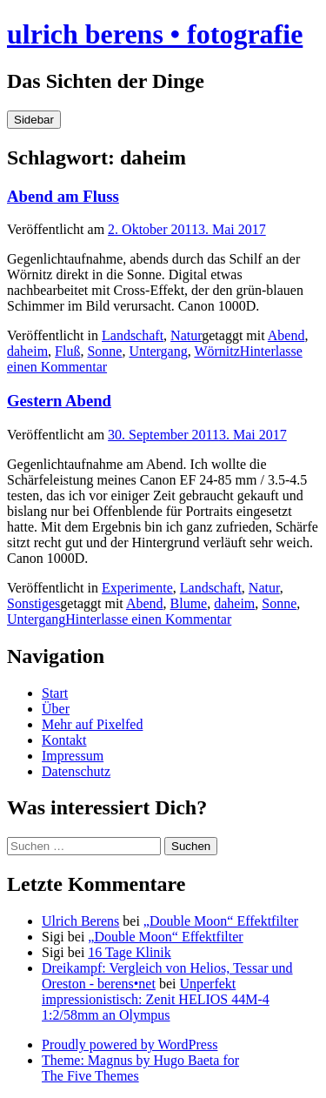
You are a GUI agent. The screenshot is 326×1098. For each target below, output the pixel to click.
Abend (286, 335)
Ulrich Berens (80, 921)
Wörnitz (216, 351)
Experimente (137, 587)
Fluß (67, 351)
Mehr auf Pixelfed (92, 724)
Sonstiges (33, 603)
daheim (27, 351)
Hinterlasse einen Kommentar (148, 619)
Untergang (158, 351)
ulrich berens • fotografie (155, 34)
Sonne (104, 351)
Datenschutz (76, 771)
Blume (189, 603)
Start (55, 693)
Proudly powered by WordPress (129, 1044)
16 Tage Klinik (129, 952)
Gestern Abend (59, 401)
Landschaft (132, 335)
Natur (186, 335)
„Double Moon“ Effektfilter (220, 921)
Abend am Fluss (63, 196)
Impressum (72, 755)
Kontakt (64, 740)
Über (56, 708)
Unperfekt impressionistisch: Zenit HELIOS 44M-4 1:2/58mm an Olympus (155, 999)
